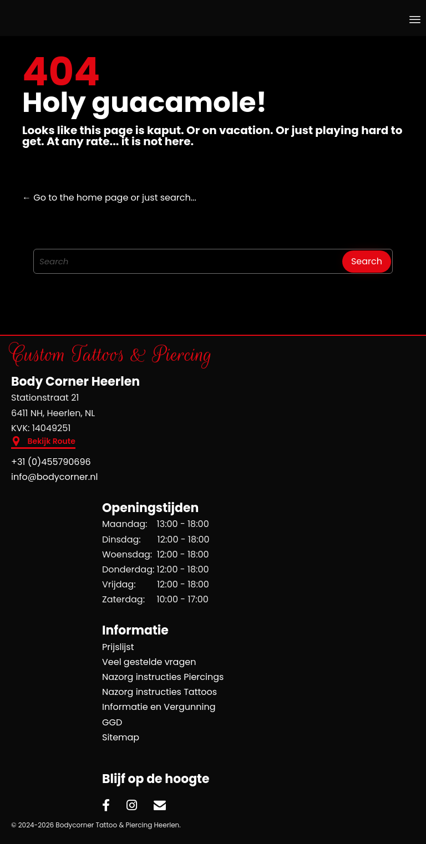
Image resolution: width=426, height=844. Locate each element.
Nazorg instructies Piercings (163, 677)
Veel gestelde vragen (149, 662)
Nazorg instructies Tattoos (159, 692)
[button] (43, 442)
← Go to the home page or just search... (109, 197)
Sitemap (120, 737)
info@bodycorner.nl (54, 476)
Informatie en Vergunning (159, 706)
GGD (112, 722)
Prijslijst (118, 647)
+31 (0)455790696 (51, 462)
